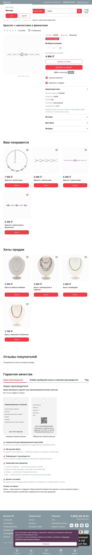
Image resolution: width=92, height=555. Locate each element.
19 (60, 48)
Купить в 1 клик (64, 62)
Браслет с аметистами (13, 180)
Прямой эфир (36, 11)
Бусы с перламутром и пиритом (43, 288)
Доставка (32, 523)
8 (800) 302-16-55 (69, 2)
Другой (24, 16)
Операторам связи (10, 527)
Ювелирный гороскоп (59, 523)
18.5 (54, 48)
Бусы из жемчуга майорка (15, 287)
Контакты (6, 537)
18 (48, 48)
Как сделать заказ (35, 527)
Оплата (31, 520)
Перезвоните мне (83, 2)
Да (11, 16)
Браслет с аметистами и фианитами (14, 226)
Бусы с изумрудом (70, 287)
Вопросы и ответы (58, 527)
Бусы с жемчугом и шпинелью (16, 334)
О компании (7, 520)
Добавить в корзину (64, 67)
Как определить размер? (54, 53)
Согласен (46, 544)
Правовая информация (11, 530)
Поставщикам (8, 533)
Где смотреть (8, 523)
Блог (53, 520)
